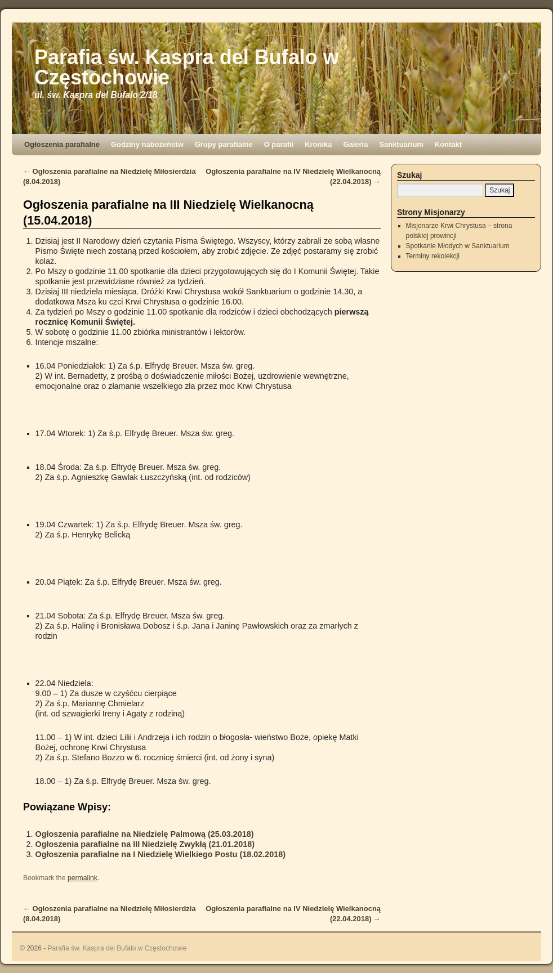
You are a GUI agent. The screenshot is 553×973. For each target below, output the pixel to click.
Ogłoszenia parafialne (62, 144)
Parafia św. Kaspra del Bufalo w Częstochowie (186, 67)
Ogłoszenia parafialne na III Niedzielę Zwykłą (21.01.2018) (145, 844)
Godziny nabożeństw (147, 144)
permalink (82, 878)
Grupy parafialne (224, 144)
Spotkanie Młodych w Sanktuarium (458, 246)
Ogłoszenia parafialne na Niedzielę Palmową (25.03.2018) (144, 834)
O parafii (279, 144)
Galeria (355, 144)
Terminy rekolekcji (433, 256)
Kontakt (448, 144)
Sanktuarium (401, 144)
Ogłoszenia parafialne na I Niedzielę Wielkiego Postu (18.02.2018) (160, 854)
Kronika (318, 144)
